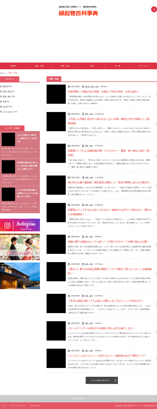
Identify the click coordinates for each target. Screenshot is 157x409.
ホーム (2, 406)
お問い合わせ (34, 406)
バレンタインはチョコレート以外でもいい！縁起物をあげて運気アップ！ (107, 355)
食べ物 (117, 66)
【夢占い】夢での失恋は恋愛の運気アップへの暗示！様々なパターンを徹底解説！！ (110, 271)
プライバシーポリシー (17, 406)
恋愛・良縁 (39, 66)
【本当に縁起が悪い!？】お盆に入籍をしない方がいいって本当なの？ (105, 301)
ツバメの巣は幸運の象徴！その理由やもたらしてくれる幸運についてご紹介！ (27, 193)
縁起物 (13, 66)
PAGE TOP (78, 399)
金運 (91, 66)
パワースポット (144, 66)
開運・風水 (65, 66)
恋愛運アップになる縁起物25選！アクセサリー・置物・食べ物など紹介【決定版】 (109, 152)
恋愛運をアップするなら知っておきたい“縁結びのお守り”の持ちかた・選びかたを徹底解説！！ (110, 212)
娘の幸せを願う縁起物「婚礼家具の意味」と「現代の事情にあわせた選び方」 (110, 182)
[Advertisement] (78, 38)
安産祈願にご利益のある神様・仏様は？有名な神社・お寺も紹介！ (104, 91)
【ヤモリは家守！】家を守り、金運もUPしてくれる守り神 (27, 138)
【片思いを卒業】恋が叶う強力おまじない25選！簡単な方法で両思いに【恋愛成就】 (109, 121)
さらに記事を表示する (100, 380)
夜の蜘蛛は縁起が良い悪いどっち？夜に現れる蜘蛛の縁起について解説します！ (27, 166)
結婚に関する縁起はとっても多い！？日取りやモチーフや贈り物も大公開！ (108, 241)
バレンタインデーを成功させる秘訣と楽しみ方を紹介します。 (101, 328)
